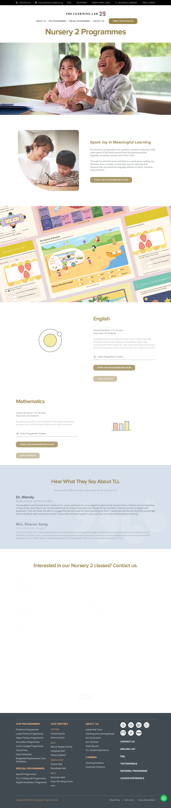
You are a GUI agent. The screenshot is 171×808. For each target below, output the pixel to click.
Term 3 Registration (123, 21)
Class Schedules (24, 754)
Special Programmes (26, 774)
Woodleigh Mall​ (58, 768)
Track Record (92, 746)
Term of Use (129, 800)
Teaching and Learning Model (100, 733)
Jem (53, 785)
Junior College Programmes (29, 746)
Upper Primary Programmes (29, 737)
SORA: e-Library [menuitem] (148, 2)
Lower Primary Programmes (29, 733)
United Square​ (58, 733)
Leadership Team (94, 729)
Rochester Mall (58, 777)
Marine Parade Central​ (61, 746)
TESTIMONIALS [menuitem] (128, 763)
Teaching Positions (95, 762)
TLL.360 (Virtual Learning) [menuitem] (126, 2)
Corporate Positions (95, 766)
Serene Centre (58, 737)
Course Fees (22, 750)
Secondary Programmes (27, 741)
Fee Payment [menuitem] (82, 2)
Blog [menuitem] (69, 2)
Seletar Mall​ (56, 764)
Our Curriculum (93, 737)
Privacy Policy (115, 800)
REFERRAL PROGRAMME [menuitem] (133, 771)
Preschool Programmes (27, 729)
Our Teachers (92, 741)
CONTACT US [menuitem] (127, 741)
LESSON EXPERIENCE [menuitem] (132, 778)
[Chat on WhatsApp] (164, 798)
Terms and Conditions (146, 800)
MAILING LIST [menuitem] (127, 749)
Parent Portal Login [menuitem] (101, 2)
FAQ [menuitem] (122, 756)
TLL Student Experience (97, 750)
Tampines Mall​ (58, 750)
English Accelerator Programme (31, 782)
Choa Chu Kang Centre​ (62, 781)
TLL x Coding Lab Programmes (31, 778)
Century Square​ (58, 754)
